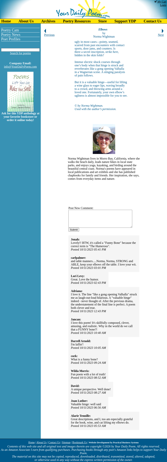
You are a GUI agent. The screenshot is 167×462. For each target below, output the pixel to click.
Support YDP (125, 21)
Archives (48, 21)
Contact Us (54, 442)
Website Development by (114, 442)
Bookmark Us (79, 442)
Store (102, 21)
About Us (26, 21)
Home (6, 21)
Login (163, 5)
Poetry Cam (10, 30)
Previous (49, 33)
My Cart (160, 1)
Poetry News (10, 35)
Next (161, 33)
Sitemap (66, 442)
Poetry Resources (77, 21)
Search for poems (20, 53)
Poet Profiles (10, 39)
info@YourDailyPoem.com (20, 66)
